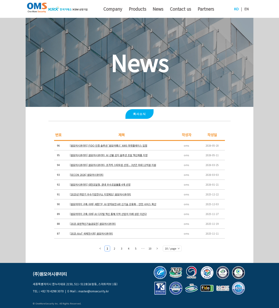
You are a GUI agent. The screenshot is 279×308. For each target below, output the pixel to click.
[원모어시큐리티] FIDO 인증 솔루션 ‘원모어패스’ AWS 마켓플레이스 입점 (108, 145)
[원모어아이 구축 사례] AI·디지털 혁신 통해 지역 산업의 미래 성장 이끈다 (108, 214)
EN (246, 8)
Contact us (180, 9)
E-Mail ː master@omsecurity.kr (88, 291)
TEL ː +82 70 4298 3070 (48, 291)
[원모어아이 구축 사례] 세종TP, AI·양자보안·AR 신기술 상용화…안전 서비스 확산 (113, 204)
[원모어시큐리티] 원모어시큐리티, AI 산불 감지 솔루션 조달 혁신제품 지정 (109, 155)
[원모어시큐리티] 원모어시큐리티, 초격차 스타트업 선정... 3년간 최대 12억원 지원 (113, 165)
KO (236, 8)
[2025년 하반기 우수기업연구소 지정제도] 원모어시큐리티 (100, 194)
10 (150, 248)
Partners (206, 9)
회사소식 (139, 113)
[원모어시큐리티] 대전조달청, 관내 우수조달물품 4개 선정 (100, 184)
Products (137, 9)
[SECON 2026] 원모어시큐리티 (86, 175)
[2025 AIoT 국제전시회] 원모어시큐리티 (91, 233)
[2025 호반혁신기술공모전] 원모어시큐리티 (93, 224)
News (158, 9)
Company (112, 9)
